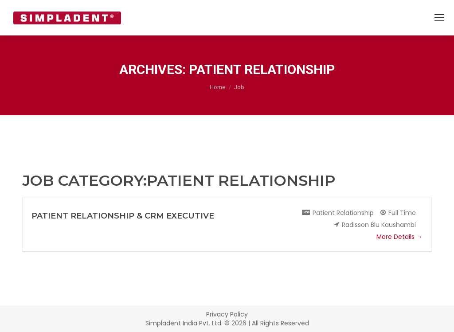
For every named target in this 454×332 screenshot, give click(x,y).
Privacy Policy (227, 314)
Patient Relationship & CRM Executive (122, 216)
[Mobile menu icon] (439, 17)
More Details (399, 236)
